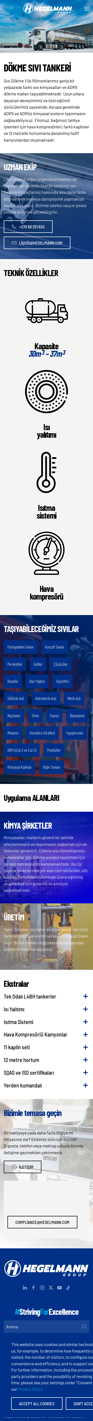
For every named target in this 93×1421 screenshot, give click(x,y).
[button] (86, 8)
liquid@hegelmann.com (37, 242)
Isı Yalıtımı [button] (14, 1009)
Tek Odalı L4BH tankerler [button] (30, 996)
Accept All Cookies (37, 1403)
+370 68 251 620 (28, 226)
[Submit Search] (84, 1326)
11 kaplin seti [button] (17, 1047)
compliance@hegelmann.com (42, 1222)
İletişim (22, 1166)
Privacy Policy (30, 1389)
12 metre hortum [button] (21, 1060)
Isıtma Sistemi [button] (18, 1022)
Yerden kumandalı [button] (23, 1085)
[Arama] (46, 1326)
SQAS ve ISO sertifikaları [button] (29, 1072)
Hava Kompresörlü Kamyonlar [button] (35, 1034)
